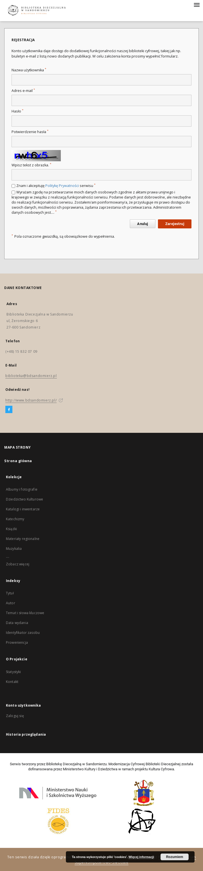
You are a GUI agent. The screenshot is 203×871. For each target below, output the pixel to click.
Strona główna (18, 460)
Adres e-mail (23, 90)
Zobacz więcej (17, 564)
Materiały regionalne (22, 538)
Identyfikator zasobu (23, 632)
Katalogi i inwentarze (23, 509)
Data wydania (17, 622)
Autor (10, 603)
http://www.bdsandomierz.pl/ (31, 400)
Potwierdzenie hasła (30, 131)
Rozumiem (174, 857)
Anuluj (142, 224)
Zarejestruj (174, 224)
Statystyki (13, 671)
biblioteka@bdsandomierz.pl (31, 375)
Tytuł (10, 593)
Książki (11, 528)
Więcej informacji (141, 857)
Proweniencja (17, 642)
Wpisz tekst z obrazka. (31, 165)
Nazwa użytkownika (29, 70)
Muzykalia (14, 548)
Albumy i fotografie (21, 489)
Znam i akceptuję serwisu (55, 185)
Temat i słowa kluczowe (25, 612)
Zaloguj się (15, 715)
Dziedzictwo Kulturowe (24, 499)
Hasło (17, 111)
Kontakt (12, 681)
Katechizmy (15, 519)
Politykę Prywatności (62, 185)
